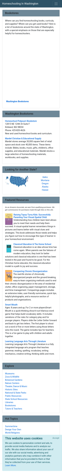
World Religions (12, 432)
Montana (45, 180)
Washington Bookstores (17, 101)
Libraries (9, 402)
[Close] (56, 438)
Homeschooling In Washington (20, 3)
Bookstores (10, 405)
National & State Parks (15, 393)
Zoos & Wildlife (12, 377)
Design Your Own (13, 429)
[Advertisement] (31, 67)
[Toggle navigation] (56, 3)
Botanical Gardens (13, 380)
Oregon (45, 183)
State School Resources (16, 399)
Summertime (11, 426)
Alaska (45, 186)
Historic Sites (11, 389)
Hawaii (45, 190)
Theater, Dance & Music (16, 386)
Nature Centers (12, 383)
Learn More (10, 465)
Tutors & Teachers (13, 408)
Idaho (45, 177)
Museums (10, 373)
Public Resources (13, 396)
